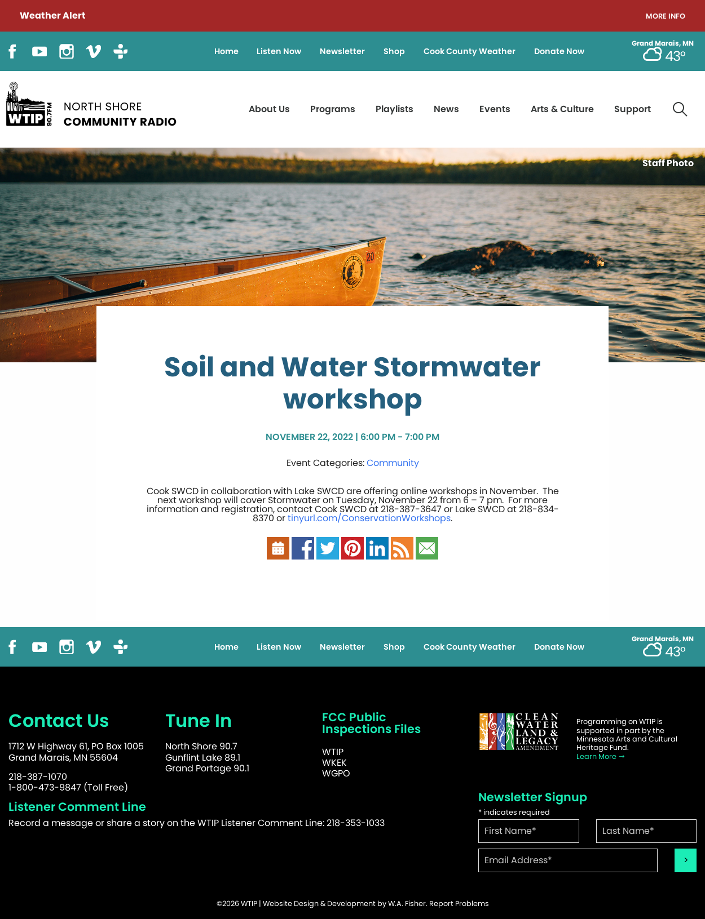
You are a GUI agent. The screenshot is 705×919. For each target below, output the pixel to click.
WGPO (336, 773)
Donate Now (559, 51)
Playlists (394, 109)
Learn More (600, 756)
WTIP (332, 751)
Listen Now (279, 51)
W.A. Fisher (407, 903)
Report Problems (459, 903)
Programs (332, 109)
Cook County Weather (469, 51)
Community (393, 462)
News (446, 109)
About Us (269, 109)
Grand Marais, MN (663, 43)
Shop (394, 51)
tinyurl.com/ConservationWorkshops (369, 518)
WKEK (334, 762)
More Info (665, 16)
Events (494, 109)
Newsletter (342, 51)
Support (632, 109)
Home (226, 51)
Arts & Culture (562, 109)
